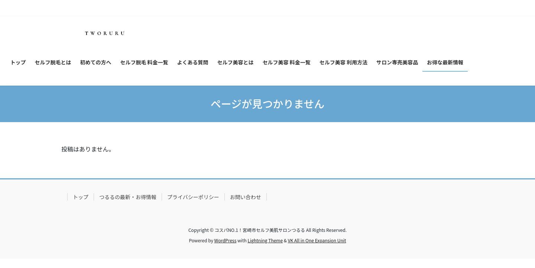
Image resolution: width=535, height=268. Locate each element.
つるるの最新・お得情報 (127, 197)
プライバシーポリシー (193, 197)
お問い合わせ (245, 197)
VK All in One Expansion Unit (317, 240)
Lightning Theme (265, 240)
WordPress (225, 240)
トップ (80, 197)
